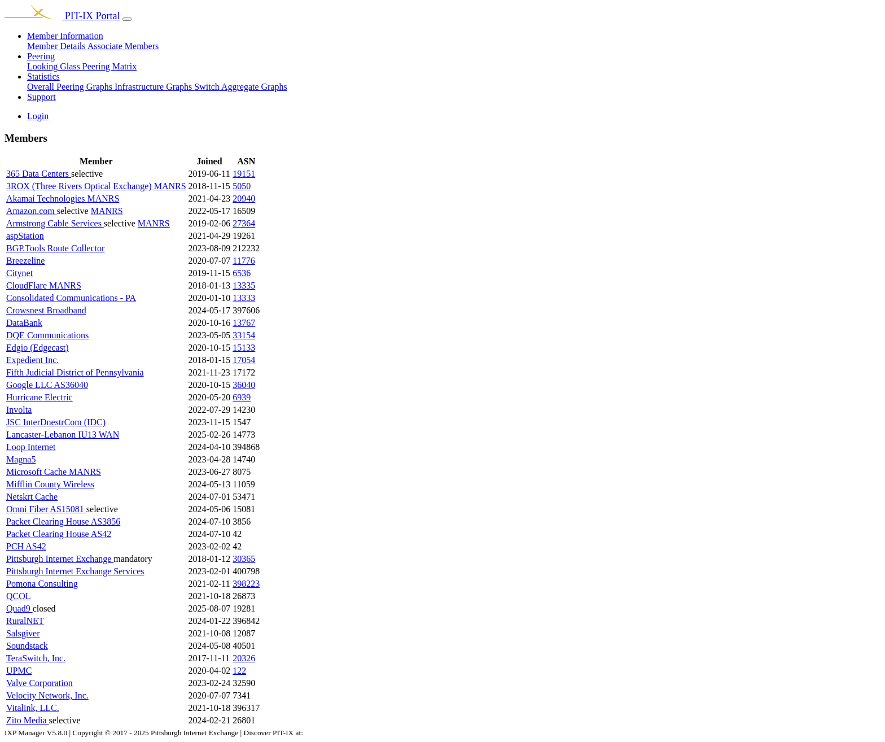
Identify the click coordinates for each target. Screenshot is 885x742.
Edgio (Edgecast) (37, 347)
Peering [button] (41, 56)
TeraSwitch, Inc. (35, 658)
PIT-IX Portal (62, 15)
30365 (244, 559)
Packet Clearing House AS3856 (63, 521)
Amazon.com (31, 211)
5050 (242, 186)
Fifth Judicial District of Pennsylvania (75, 372)
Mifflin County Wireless (50, 484)
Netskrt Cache (32, 496)
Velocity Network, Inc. (47, 695)
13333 (244, 298)
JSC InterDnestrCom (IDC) (56, 422)
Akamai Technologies (46, 198)
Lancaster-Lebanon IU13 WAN (62, 434)
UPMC (19, 670)
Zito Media (27, 720)
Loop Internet (31, 447)
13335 (244, 285)
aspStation (25, 236)
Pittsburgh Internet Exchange (59, 559)
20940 (244, 198)
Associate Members (123, 46)
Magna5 (21, 459)
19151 (244, 173)
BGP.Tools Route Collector (55, 248)
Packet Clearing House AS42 (58, 534)
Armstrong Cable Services (55, 223)
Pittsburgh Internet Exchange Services (75, 571)
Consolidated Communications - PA (71, 298)
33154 (244, 335)
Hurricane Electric (39, 397)
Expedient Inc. (32, 360)
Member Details (57, 46)
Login (38, 116)
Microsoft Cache (37, 472)
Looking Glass (54, 66)
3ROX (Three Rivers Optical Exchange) (80, 186)
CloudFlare (27, 285)
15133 (244, 347)
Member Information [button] (65, 36)
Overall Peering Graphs (71, 86)
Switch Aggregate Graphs (240, 86)
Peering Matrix (109, 66)
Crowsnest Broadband (46, 310)
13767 (244, 323)
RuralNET (25, 621)
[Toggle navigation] (127, 19)
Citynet (19, 273)
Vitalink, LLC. (32, 708)
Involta (19, 409)
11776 (244, 260)
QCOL (18, 596)
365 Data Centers (38, 173)
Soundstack (27, 646)
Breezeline (25, 260)
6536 (242, 273)
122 (239, 670)
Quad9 (19, 608)
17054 (244, 360)
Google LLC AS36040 (47, 385)
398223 (246, 583)
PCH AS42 (26, 546)
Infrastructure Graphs (154, 86)
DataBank (24, 323)
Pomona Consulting (42, 583)
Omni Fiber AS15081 (46, 509)
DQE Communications (47, 335)
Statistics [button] (43, 76)
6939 (242, 397)
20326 (244, 658)
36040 (244, 385)
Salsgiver (23, 633)
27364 (244, 223)
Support (41, 97)
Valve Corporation (39, 683)
